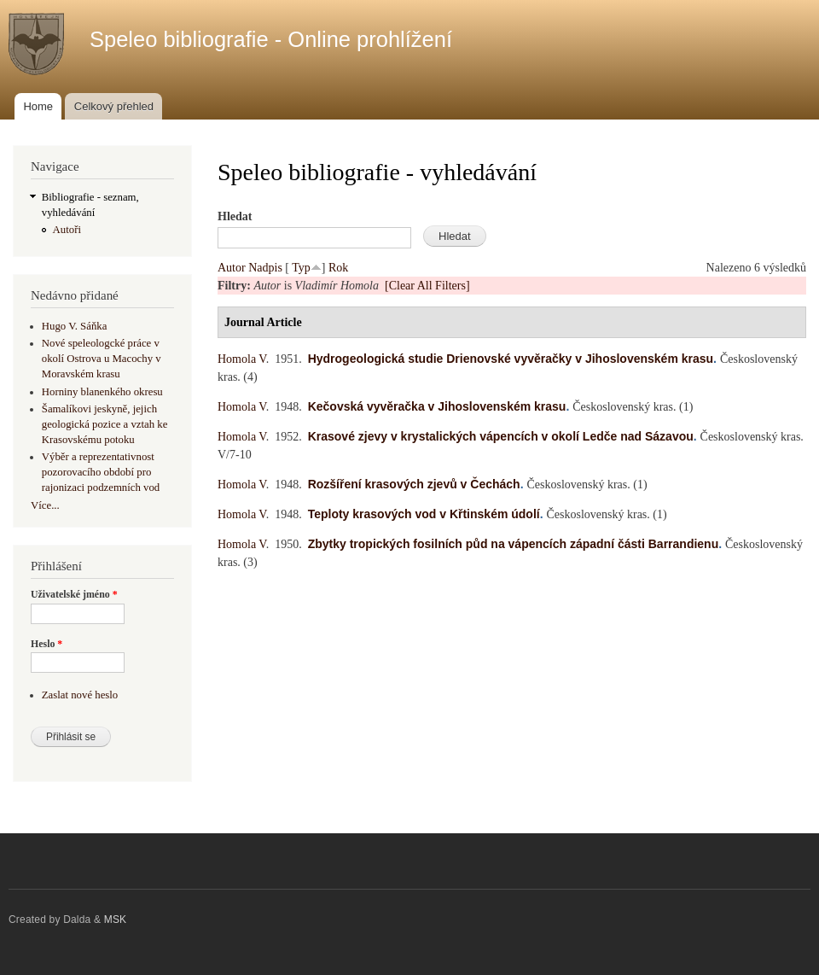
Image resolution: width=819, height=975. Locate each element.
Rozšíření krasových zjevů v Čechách (414, 484)
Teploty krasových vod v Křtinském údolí (424, 514)
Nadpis (265, 267)
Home (38, 106)
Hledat (235, 216)
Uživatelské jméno (74, 594)
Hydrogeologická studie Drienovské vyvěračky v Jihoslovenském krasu (510, 358)
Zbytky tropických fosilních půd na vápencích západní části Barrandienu (513, 544)
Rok (338, 267)
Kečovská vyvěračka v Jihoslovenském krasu (437, 406)
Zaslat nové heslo (80, 695)
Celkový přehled (114, 106)
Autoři (67, 230)
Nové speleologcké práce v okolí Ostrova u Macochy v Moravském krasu (101, 358)
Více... (45, 505)
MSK (115, 919)
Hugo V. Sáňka (74, 326)
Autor (232, 267)
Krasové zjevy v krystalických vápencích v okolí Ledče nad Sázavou (501, 436)
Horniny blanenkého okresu (102, 392)
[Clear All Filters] (427, 285)
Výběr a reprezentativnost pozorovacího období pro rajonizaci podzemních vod (101, 472)
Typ (301, 267)
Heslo (46, 644)
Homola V (242, 359)
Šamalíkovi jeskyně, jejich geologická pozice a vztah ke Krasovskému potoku (105, 424)
